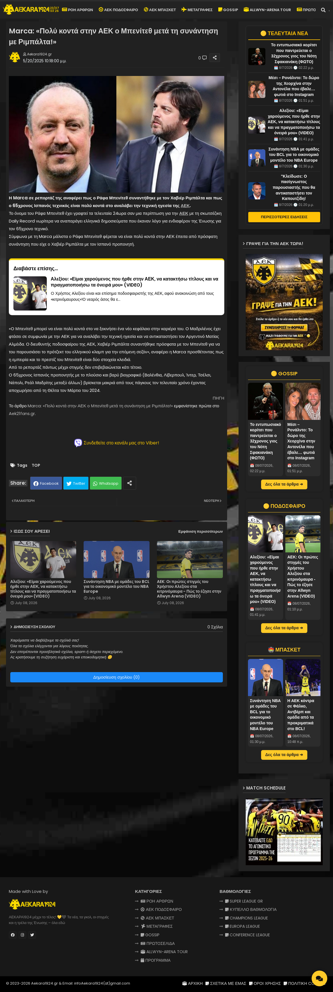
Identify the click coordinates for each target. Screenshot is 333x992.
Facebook (49, 483)
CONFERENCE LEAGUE (247, 935)
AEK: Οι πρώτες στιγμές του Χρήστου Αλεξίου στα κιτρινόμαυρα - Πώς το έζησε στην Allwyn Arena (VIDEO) (189, 589)
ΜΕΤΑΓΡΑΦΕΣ (197, 9)
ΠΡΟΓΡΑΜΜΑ (155, 960)
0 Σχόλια (215, 627)
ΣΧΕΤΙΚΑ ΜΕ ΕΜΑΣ (225, 983)
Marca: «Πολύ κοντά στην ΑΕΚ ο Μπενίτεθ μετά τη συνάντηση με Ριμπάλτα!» (100, 406)
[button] (323, 10)
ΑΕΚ (185, 206)
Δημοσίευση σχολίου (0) (116, 677)
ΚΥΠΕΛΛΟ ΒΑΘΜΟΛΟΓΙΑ (251, 909)
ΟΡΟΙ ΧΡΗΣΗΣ (265, 983)
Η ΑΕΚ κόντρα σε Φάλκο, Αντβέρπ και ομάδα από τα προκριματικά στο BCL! (300, 714)
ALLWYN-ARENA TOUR (267, 10)
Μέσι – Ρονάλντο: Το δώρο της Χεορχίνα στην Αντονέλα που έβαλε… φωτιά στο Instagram (301, 441)
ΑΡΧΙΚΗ (192, 983)
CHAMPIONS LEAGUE (246, 918)
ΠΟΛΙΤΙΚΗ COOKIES (305, 983)
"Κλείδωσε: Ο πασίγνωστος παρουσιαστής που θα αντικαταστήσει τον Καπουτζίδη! (294, 187)
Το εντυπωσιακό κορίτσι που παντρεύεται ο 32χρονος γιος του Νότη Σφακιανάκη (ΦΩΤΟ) (265, 441)
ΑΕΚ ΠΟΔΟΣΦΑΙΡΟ (118, 9)
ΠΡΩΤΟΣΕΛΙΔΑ (313, 10)
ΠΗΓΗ (218, 398)
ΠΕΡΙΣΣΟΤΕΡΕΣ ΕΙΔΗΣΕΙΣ (284, 217)
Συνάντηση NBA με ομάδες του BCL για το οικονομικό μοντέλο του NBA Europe (117, 586)
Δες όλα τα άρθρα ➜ (284, 484)
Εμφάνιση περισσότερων (200, 531)
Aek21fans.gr (22, 413)
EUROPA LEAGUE (242, 926)
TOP (36, 465)
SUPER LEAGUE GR (244, 901)
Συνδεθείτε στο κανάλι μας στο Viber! (116, 443)
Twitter (79, 483)
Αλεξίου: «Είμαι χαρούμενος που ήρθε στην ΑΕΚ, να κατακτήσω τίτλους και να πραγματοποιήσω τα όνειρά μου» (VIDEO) (43, 589)
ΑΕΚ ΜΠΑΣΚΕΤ (160, 10)
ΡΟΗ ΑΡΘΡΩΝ (77, 10)
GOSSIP (228, 10)
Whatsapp (108, 483)
